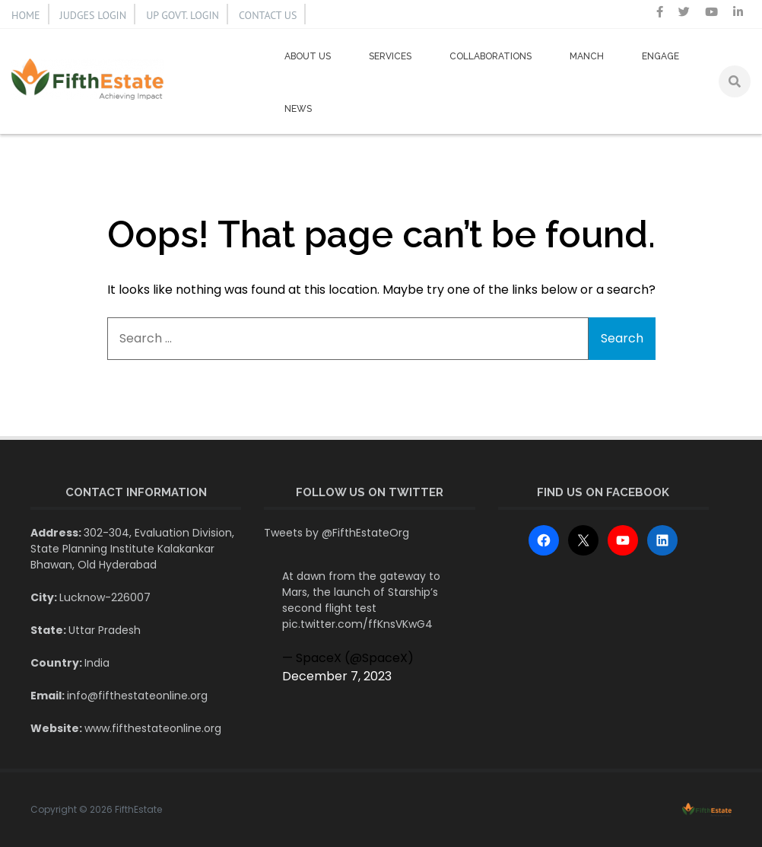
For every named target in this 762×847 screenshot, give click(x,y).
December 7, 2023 (337, 676)
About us (307, 56)
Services (390, 56)
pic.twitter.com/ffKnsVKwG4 (357, 624)
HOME (25, 15)
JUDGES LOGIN (93, 15)
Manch (587, 56)
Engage (660, 56)
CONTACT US (268, 15)
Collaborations (490, 56)
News (298, 108)
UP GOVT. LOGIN (182, 15)
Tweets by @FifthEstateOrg (336, 532)
